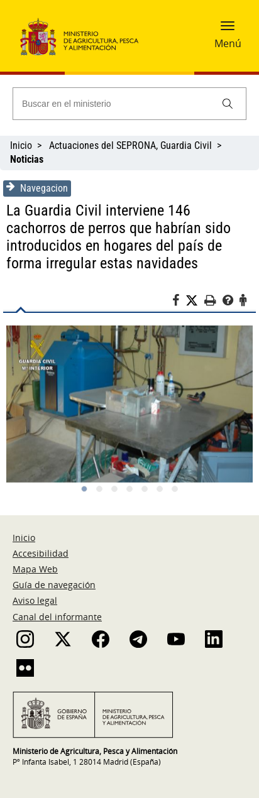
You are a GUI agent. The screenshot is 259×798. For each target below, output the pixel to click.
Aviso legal (35, 600)
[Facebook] (178, 302)
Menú (227, 43)
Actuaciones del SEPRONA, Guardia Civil (130, 145)
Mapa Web (35, 569)
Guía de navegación (54, 585)
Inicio (21, 145)
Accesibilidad (41, 553)
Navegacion (37, 188)
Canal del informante (57, 617)
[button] (227, 29)
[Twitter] (194, 301)
